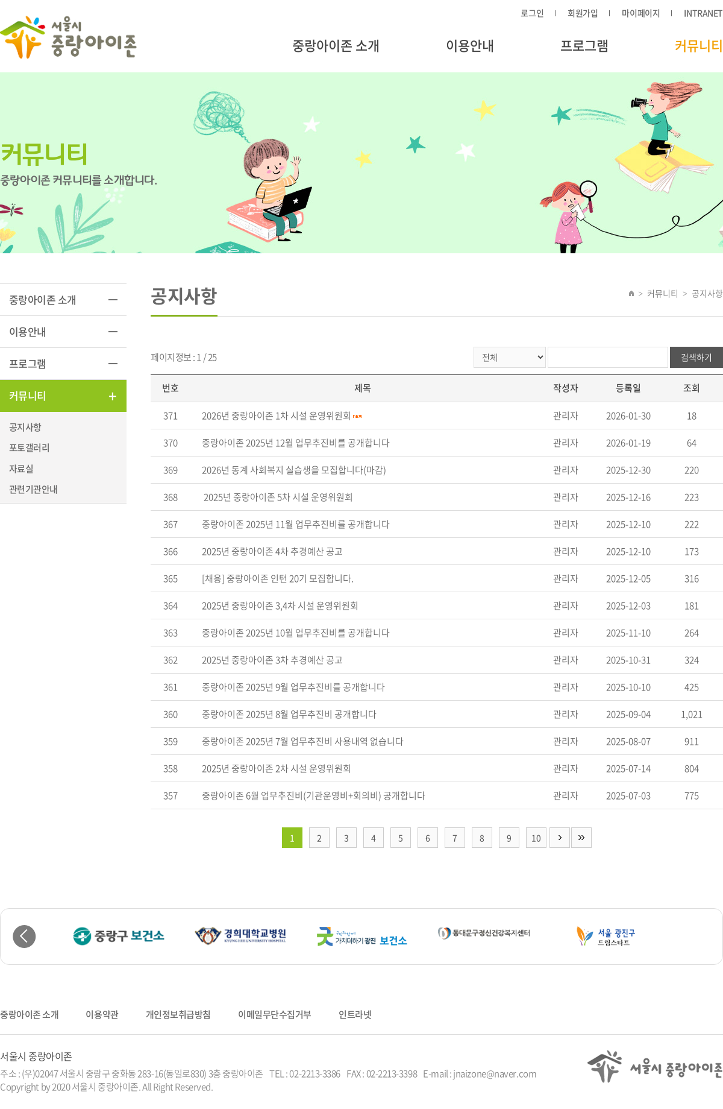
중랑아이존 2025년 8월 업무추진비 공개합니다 (289, 714)
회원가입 (583, 12)
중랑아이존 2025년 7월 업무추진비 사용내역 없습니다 (303, 741)
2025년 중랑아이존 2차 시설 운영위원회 (276, 768)
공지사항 (25, 427)
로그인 (532, 12)
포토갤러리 (29, 447)
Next (698, 937)
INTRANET (703, 12)
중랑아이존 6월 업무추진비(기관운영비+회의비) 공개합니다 (313, 795)
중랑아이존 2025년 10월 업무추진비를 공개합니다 (296, 632)
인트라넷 (355, 1014)
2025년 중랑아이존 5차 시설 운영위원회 (277, 497)
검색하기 (696, 357)
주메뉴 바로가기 (0, 0)
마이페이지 (641, 12)
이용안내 (470, 45)
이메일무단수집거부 (274, 1014)
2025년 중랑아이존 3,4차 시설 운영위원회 (280, 605)
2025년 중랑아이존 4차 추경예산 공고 (272, 551)
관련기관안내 (33, 489)
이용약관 (102, 1014)
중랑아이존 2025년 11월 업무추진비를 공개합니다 (296, 524)
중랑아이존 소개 (336, 45)
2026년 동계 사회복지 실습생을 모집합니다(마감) (294, 469)
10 (536, 838)
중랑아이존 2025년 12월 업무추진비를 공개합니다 (296, 442)
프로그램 (584, 45)
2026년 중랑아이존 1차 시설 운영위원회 (276, 415)
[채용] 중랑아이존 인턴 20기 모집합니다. (278, 578)
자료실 (21, 468)
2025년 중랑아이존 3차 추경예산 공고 (272, 659)
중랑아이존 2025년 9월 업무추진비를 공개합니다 (293, 687)
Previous (24, 937)
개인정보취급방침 (178, 1014)
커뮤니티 (699, 45)
